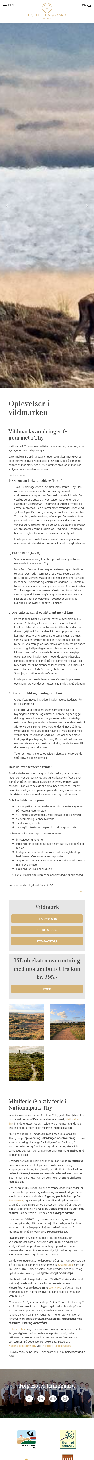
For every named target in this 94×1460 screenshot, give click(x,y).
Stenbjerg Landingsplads (56, 1345)
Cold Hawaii (55, 1287)
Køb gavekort (47, 941)
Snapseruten (65, 1264)
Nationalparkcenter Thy (22, 1345)
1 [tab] (81, 892)
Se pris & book (47, 929)
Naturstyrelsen (17, 1328)
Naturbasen (16, 1200)
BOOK (47, 988)
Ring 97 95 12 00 (47, 918)
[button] (7, 205)
